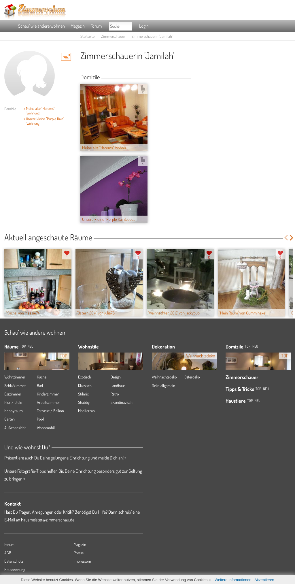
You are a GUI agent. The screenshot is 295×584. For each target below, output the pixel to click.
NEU (30, 346)
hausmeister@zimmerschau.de (47, 520)
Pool (40, 419)
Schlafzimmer (15, 385)
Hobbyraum (13, 410)
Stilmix (83, 393)
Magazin (78, 26)
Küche (41, 376)
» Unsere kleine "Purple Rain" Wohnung (44, 121)
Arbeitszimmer (48, 402)
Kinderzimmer (48, 393)
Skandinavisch (122, 402)
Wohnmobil (46, 427)
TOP (23, 346)
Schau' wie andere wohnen (41, 26)
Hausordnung (14, 569)
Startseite (87, 36)
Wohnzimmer (14, 376)
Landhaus (118, 385)
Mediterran (86, 410)
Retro (115, 393)
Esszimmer (12, 393)
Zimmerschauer (113, 36)
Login (144, 26)
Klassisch (85, 385)
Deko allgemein (163, 385)
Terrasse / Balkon (50, 410)
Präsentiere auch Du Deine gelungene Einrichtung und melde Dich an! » (65, 458)
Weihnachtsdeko (164, 376)
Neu (255, 346)
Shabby (84, 402)
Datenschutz (13, 561)
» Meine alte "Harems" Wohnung (39, 110)
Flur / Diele (13, 402)
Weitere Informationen (233, 580)
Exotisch (84, 376)
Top (247, 346)
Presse (79, 552)
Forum (96, 26)
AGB (7, 552)
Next (292, 237)
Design (116, 376)
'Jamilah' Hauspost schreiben (66, 56)
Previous (286, 237)
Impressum (82, 561)
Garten (9, 419)
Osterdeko (192, 376)
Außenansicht (15, 427)
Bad (40, 385)
